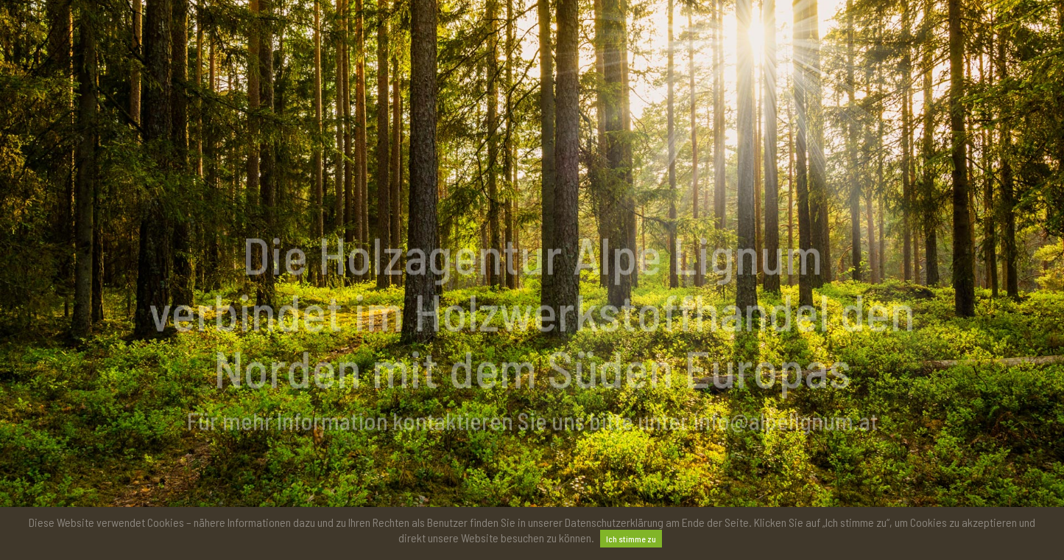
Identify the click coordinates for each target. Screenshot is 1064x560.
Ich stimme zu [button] (631, 538)
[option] (532, 344)
